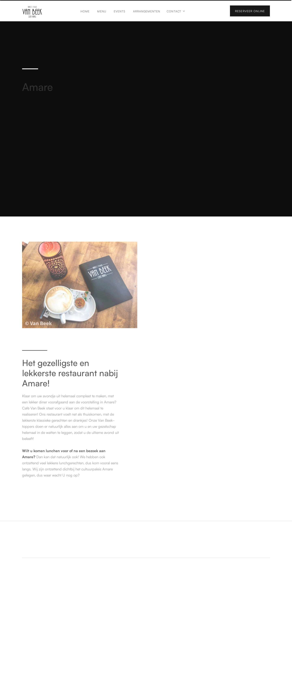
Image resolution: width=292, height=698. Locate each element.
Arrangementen (146, 11)
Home (85, 11)
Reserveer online (250, 11)
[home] (32, 11)
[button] (176, 13)
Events (120, 11)
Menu (101, 11)
